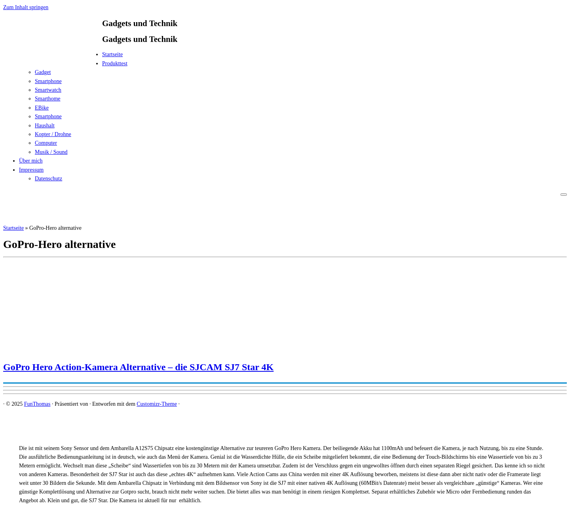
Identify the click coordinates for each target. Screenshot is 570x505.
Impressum (31, 170)
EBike (42, 108)
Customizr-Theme (157, 404)
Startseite (112, 54)
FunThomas (37, 404)
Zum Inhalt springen (25, 7)
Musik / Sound (51, 152)
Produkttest (114, 63)
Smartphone (48, 81)
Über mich (30, 161)
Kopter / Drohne (53, 134)
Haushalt (45, 126)
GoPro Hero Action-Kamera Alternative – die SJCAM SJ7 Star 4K (138, 367)
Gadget (43, 72)
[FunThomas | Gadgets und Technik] (52, 57)
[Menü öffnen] (563, 194)
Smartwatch (48, 90)
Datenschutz (48, 179)
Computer (46, 143)
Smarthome (48, 99)
